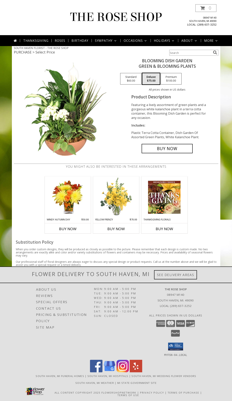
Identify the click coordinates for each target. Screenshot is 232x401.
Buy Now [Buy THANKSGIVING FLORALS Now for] (164, 228)
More (211, 40)
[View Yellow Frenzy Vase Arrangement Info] (116, 197)
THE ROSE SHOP (116, 17)
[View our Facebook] (96, 371)
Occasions (135, 40)
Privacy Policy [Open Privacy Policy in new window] (152, 392)
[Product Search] (190, 52)
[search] (215, 52)
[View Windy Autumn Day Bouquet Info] (67, 197)
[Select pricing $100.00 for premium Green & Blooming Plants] (171, 79)
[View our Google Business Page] (109, 371)
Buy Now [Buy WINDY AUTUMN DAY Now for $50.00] (68, 228)
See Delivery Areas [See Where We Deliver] (175, 275)
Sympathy (106, 40)
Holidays (164, 40)
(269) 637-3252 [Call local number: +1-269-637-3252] (206, 24)
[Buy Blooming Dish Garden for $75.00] (167, 148)
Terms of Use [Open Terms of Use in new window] (128, 395)
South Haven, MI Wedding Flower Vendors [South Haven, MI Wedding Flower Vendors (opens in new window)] (163, 376)
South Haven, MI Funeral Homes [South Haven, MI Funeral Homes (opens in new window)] (60, 376)
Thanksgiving (36, 40)
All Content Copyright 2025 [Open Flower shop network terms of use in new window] (78, 392)
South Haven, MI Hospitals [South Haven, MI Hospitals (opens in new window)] (107, 376)
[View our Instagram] (122, 371)
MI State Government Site (137, 382)
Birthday (79, 40)
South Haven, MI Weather (94, 382)
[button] (205, 8)
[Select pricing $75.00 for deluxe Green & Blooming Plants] (151, 79)
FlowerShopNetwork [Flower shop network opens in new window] (118, 392)
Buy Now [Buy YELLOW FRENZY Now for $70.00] (116, 228)
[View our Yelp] (136, 371)
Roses (60, 40)
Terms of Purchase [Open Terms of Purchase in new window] (183, 392)
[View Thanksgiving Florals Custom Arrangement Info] (164, 197)
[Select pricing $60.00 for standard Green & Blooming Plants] (130, 79)
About (189, 40)
